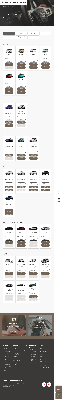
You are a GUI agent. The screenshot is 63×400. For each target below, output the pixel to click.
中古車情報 (15, 356)
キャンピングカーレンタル (17, 366)
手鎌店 (6, 359)
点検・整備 (31, 349)
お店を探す (6, 348)
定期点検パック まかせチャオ (33, 360)
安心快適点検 (33, 356)
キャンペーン (25, 350)
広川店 (6, 361)
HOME (4, 6)
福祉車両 (33, 37)
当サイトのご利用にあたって (44, 367)
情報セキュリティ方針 (43, 361)
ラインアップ (16, 348)
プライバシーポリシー (43, 365)
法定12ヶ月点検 (33, 354)
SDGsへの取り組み (43, 353)
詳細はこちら (9, 61)
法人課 (5, 370)
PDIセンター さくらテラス (8, 367)
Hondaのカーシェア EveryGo (17, 364)
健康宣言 (41, 356)
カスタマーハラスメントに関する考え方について (45, 363)
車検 (31, 357)
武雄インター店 (7, 351)
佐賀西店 (6, 353)
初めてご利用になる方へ (43, 351)
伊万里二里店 (7, 356)
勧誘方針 (41, 359)
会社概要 (41, 348)
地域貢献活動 (42, 354)
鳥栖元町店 (7, 354)
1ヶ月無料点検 (33, 351)
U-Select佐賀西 (7, 364)
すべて (9, 33)
